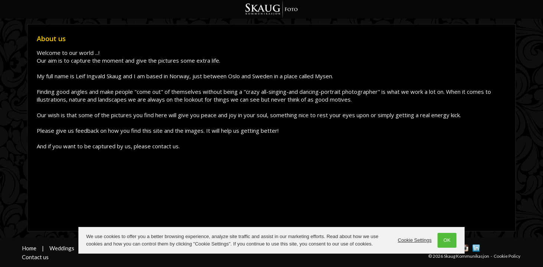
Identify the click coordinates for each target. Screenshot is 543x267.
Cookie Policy (507, 256)
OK (447, 240)
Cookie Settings (415, 240)
